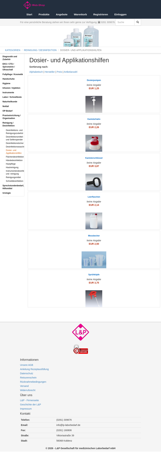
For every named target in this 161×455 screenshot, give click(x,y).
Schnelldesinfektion (14, 181)
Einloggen (120, 14)
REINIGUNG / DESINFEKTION (40, 50)
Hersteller (50, 72)
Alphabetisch (36, 72)
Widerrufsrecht (27, 390)
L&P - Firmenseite (29, 400)
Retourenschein (28, 377)
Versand (24, 386)
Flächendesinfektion (15, 157)
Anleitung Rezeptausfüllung (34, 369)
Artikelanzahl (70, 72)
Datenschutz (26, 373)
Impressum (26, 408)
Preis (59, 72)
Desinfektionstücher (15, 143)
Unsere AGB (26, 365)
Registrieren (100, 14)
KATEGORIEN (12, 50)
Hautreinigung (12, 167)
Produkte (44, 14)
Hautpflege (11, 164)
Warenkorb (80, 14)
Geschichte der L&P (30, 404)
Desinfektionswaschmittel (17, 147)
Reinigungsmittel (13, 177)
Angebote (61, 14)
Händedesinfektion (14, 160)
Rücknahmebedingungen (33, 381)
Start (29, 14)
